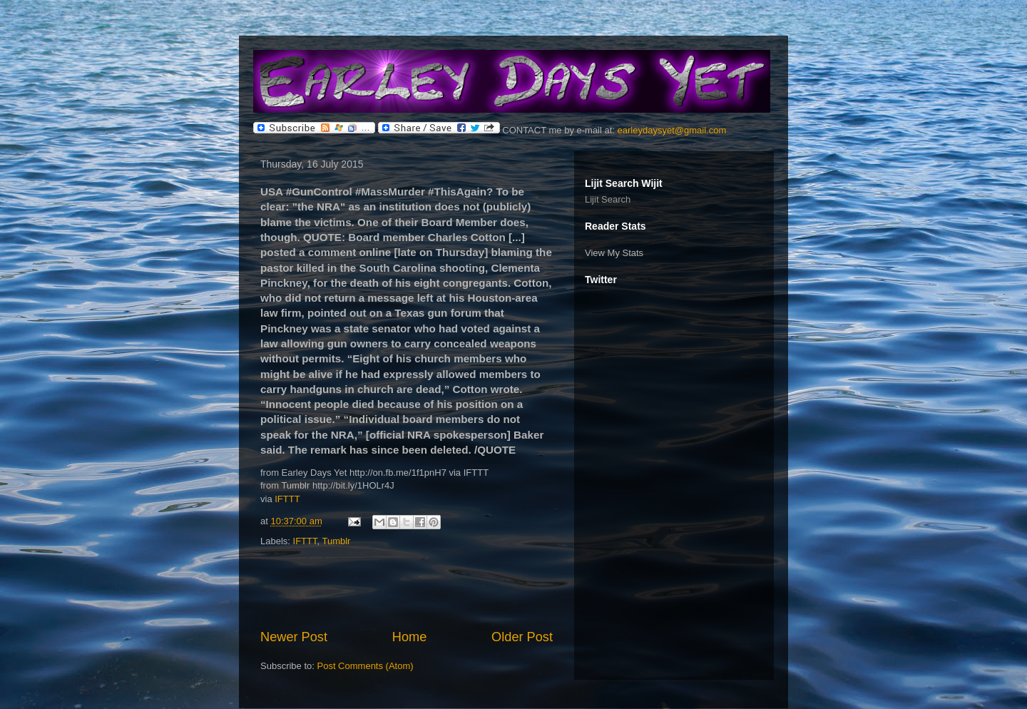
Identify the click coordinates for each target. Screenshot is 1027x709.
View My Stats (614, 253)
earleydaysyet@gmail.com (672, 130)
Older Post (522, 637)
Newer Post (293, 637)
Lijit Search (607, 199)
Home (409, 637)
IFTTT (287, 499)
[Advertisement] (406, 588)
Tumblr (336, 541)
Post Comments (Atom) (365, 665)
